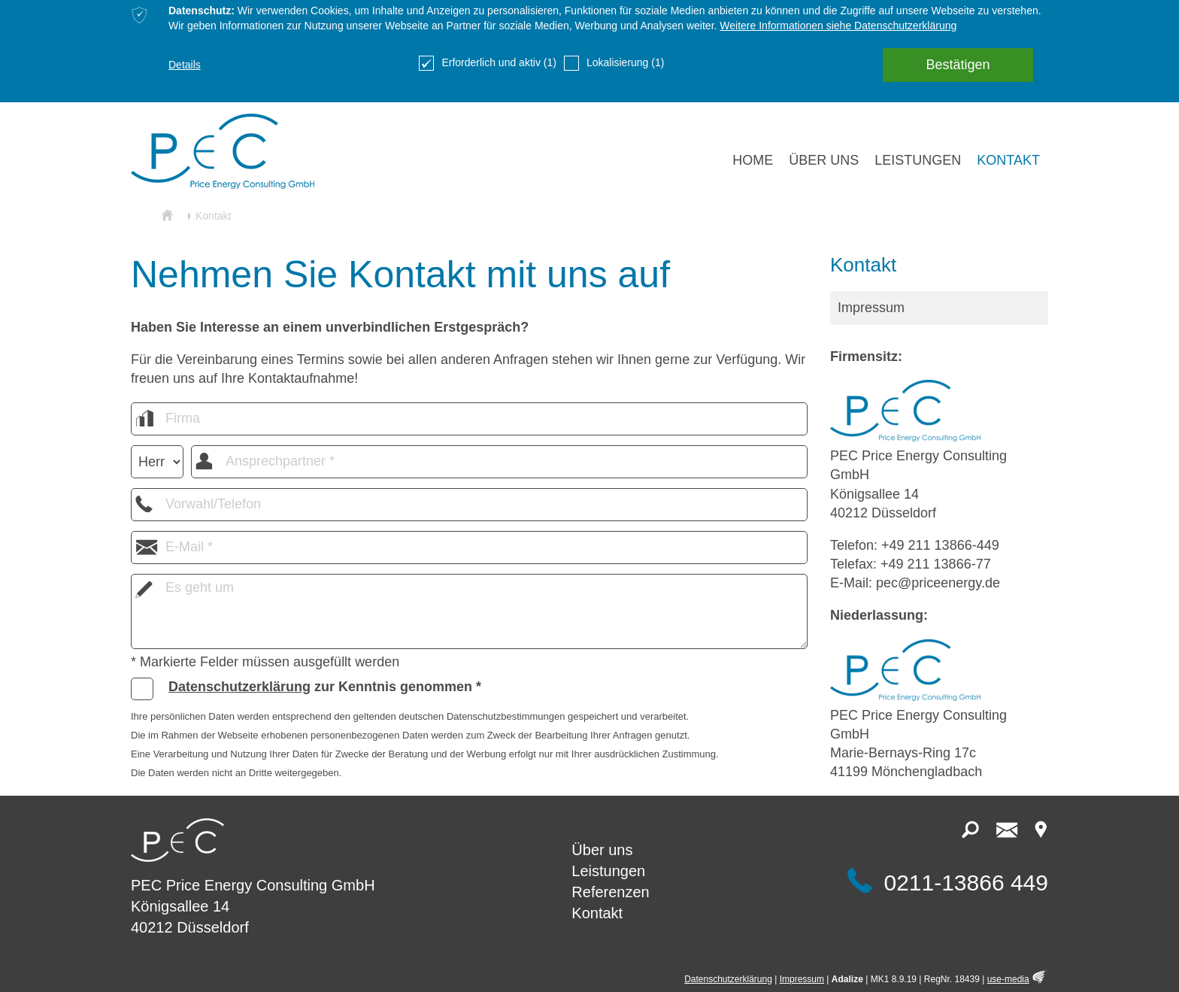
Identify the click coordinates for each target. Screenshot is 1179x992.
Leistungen (608, 871)
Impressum (871, 306)
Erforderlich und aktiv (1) (487, 63)
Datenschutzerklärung (239, 686)
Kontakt (862, 264)
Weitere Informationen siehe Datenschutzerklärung (838, 26)
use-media (1008, 979)
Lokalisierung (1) (614, 63)
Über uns (601, 850)
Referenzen (610, 892)
